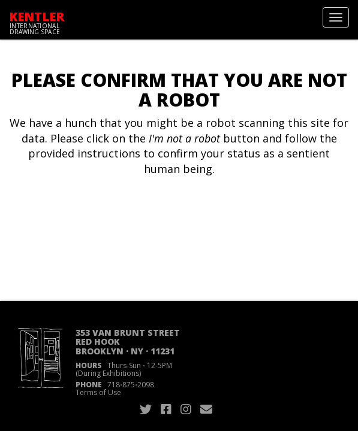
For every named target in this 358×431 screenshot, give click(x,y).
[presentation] (109, 215)
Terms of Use (98, 392)
